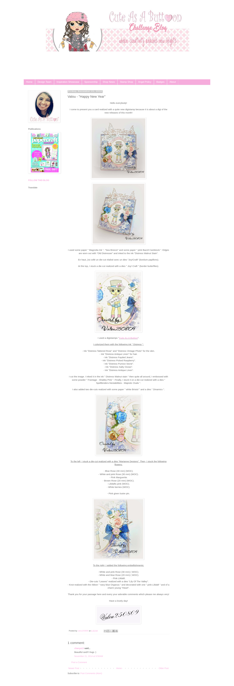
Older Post (164, 668)
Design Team (44, 82)
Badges (160, 82)
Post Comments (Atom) (91, 673)
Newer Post (73, 668)
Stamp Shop (126, 82)
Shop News (109, 82)
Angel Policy (144, 82)
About (173, 82)
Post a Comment (79, 662)
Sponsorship (91, 82)
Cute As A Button (128, 338)
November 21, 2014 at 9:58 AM (88, 656)
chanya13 (79, 648)
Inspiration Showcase (68, 82)
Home (29, 82)
